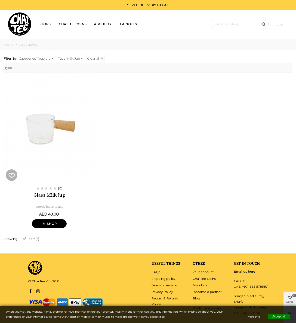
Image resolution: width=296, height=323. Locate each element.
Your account (203, 272)
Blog (196, 298)
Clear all (95, 58)
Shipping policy (163, 278)
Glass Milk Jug (49, 195)
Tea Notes (127, 24)
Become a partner (207, 292)
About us (102, 24)
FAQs (155, 272)
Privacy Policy (162, 292)
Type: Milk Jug (70, 58)
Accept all (278, 316)
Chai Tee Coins (72, 24)
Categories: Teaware (36, 58)
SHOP (43, 24)
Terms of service (164, 285)
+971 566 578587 (255, 286)
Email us (244, 271)
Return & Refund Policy (164, 301)
